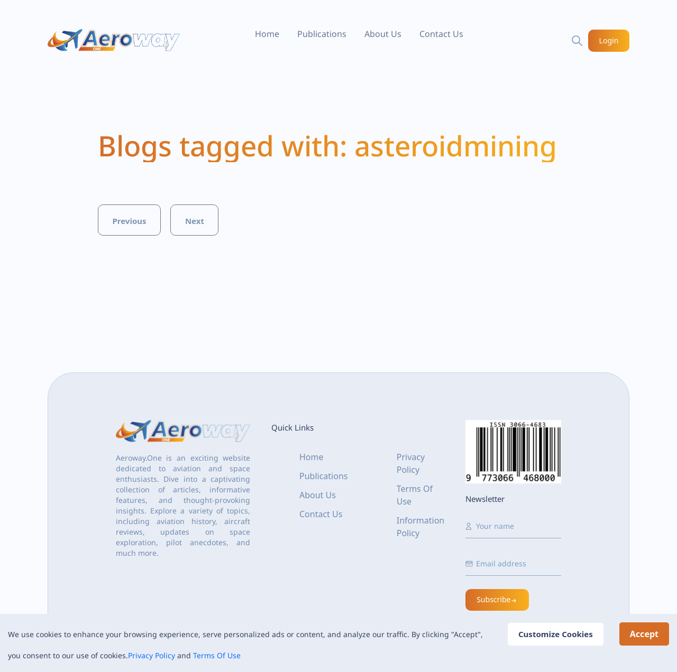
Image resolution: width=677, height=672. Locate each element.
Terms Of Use (217, 655)
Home (267, 34)
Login (609, 40)
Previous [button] (129, 221)
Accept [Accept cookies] (644, 634)
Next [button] (194, 221)
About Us (382, 34)
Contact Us (441, 34)
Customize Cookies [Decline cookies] (555, 634)
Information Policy (421, 527)
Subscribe (497, 599)
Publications (321, 34)
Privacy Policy (151, 655)
